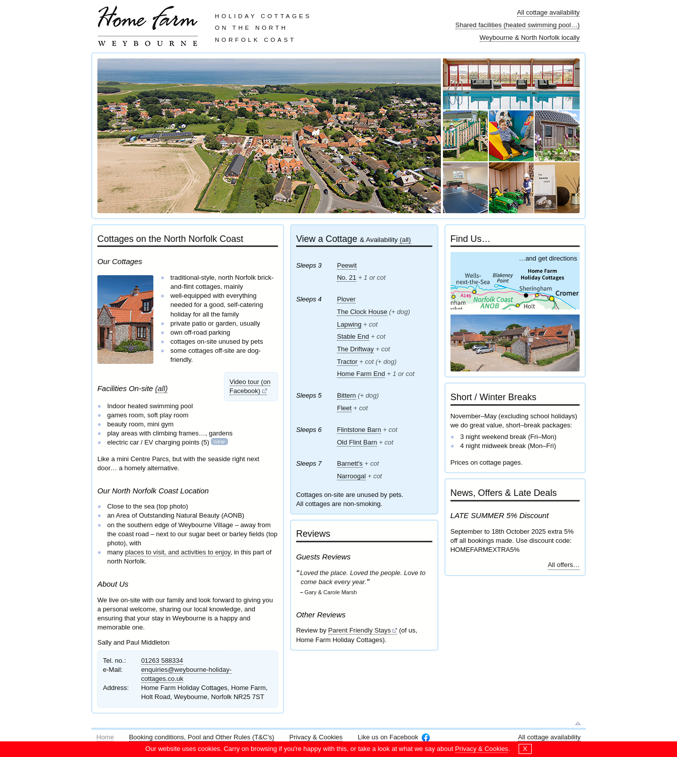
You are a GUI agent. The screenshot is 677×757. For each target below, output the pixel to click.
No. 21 (346, 277)
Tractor (347, 361)
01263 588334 (162, 660)
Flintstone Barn (359, 429)
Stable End (353, 336)
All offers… (564, 565)
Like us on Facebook (388, 737)
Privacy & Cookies (316, 737)
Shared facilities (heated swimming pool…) (518, 25)
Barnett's (350, 463)
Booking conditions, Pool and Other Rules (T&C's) (201, 737)
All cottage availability (548, 12)
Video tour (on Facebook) (250, 386)
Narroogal (351, 476)
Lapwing (349, 324)
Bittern (346, 395)
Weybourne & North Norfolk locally (530, 37)
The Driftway (355, 349)
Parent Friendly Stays (359, 630)
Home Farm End (361, 373)
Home (105, 737)
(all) (161, 388)
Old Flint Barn (357, 442)
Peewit (347, 265)
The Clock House (362, 312)
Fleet (344, 408)
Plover (346, 299)
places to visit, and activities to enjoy (178, 552)
